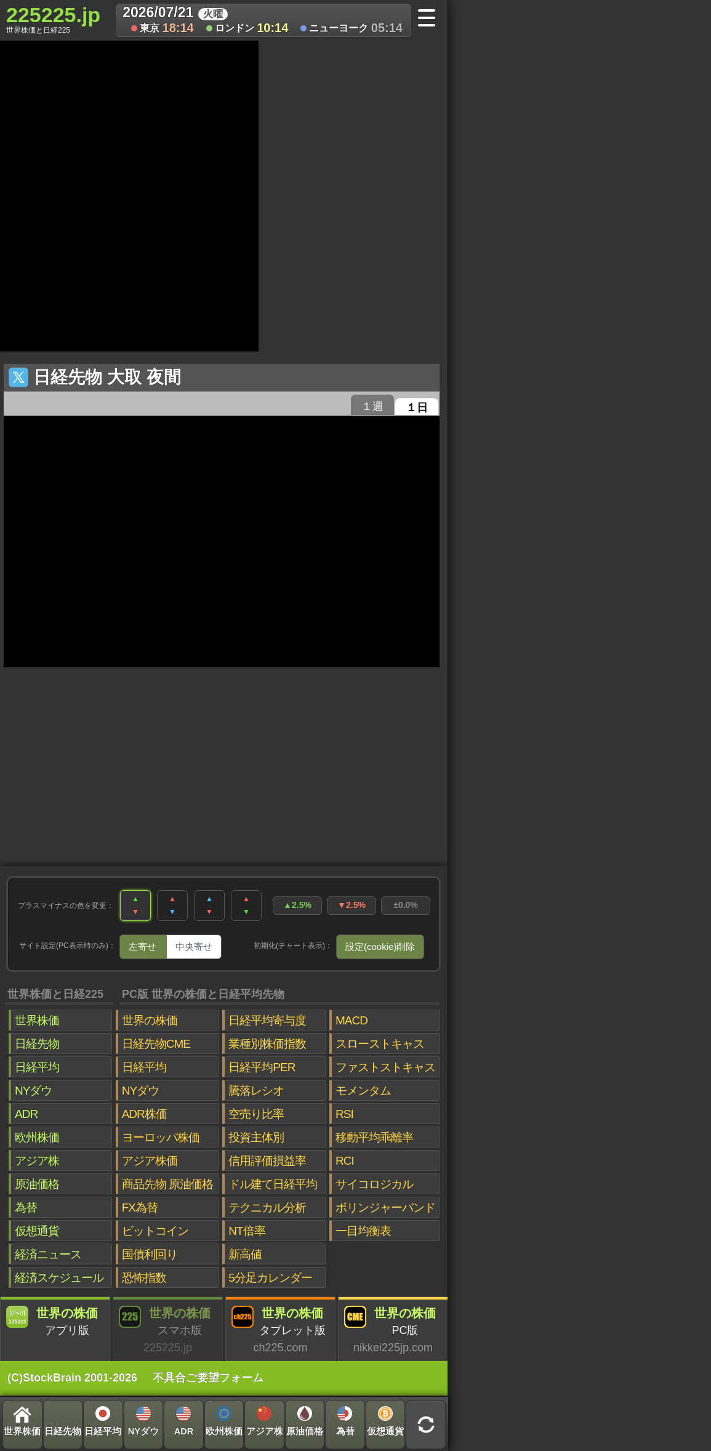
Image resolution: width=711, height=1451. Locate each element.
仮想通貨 (37, 1230)
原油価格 (37, 1184)
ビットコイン (155, 1230)
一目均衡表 (363, 1230)
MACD (351, 1020)
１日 (417, 407)
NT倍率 (246, 1230)
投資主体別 (256, 1137)
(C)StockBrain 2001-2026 (72, 1378)
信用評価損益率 (267, 1160)
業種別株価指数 (267, 1043)
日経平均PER (261, 1067)
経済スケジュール (59, 1277)
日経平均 (37, 1067)
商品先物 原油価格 (167, 1184)
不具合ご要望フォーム (208, 1378)
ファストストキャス (385, 1067)
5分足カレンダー (270, 1277)
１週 (372, 406)
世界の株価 (149, 1020)
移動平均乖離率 (374, 1137)
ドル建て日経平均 (272, 1184)
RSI (344, 1113)
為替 (26, 1207)
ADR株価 (144, 1113)
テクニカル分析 (267, 1207)
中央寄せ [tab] (193, 946)
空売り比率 (256, 1113)
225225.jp (53, 19)
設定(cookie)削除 (380, 946)
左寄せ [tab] (142, 946)
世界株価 (37, 1020)
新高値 (245, 1254)
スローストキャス (379, 1043)
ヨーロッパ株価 (160, 1137)
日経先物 (37, 1043)
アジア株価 (149, 1160)
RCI (344, 1160)
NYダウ (33, 1090)
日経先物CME (156, 1043)
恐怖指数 (144, 1277)
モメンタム (363, 1090)
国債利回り (149, 1254)
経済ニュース (48, 1254)
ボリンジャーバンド (385, 1207)
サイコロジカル (374, 1184)
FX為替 (140, 1207)
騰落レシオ (256, 1090)
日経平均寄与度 (267, 1020)
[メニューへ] (430, 19)
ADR (26, 1113)
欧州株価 (37, 1137)
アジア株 (37, 1160)
